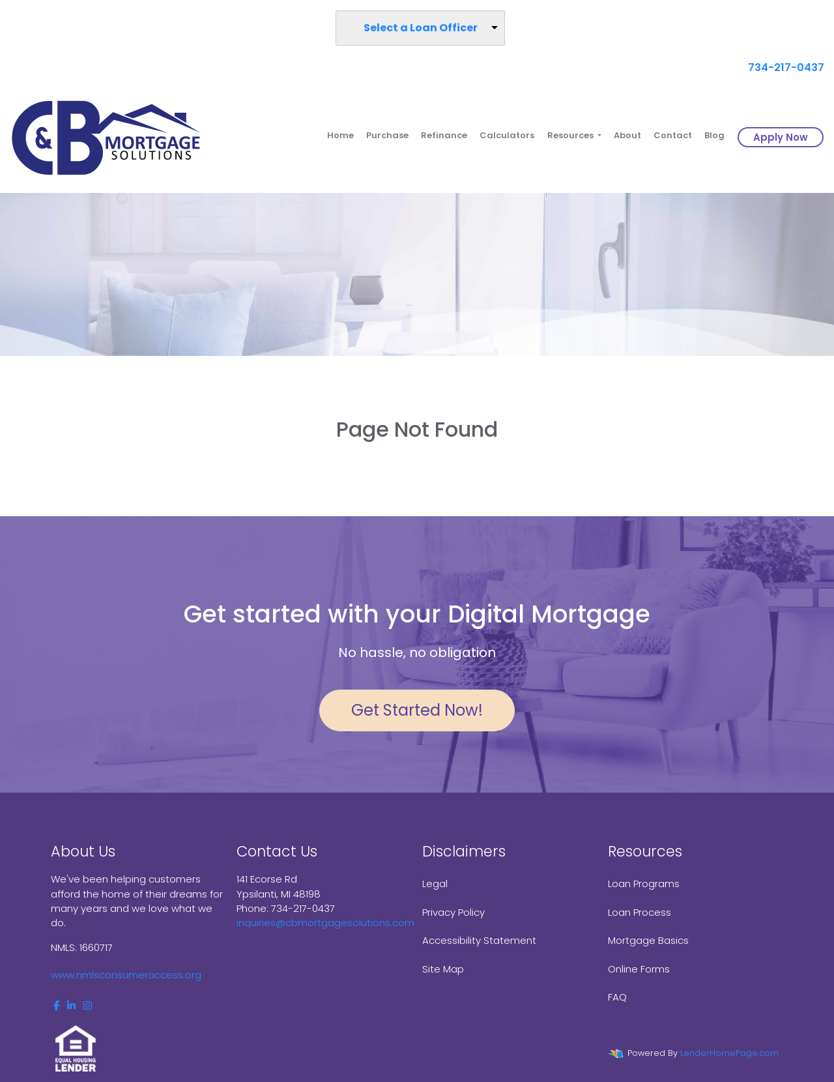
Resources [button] (571, 135)
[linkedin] (71, 1005)
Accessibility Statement (479, 940)
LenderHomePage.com (729, 1053)
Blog (714, 135)
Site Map (443, 969)
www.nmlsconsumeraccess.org (126, 975)
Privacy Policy (453, 912)
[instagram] (87, 1005)
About (627, 135)
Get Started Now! (417, 710)
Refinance (444, 135)
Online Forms (639, 969)
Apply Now (780, 137)
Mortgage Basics (648, 940)
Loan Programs (644, 883)
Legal (435, 883)
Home (340, 135)
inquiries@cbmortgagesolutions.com (325, 922)
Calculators (507, 135)
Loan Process (639, 912)
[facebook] (56, 1005)
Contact (673, 135)
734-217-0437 (781, 67)
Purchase (387, 135)
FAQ (617, 997)
